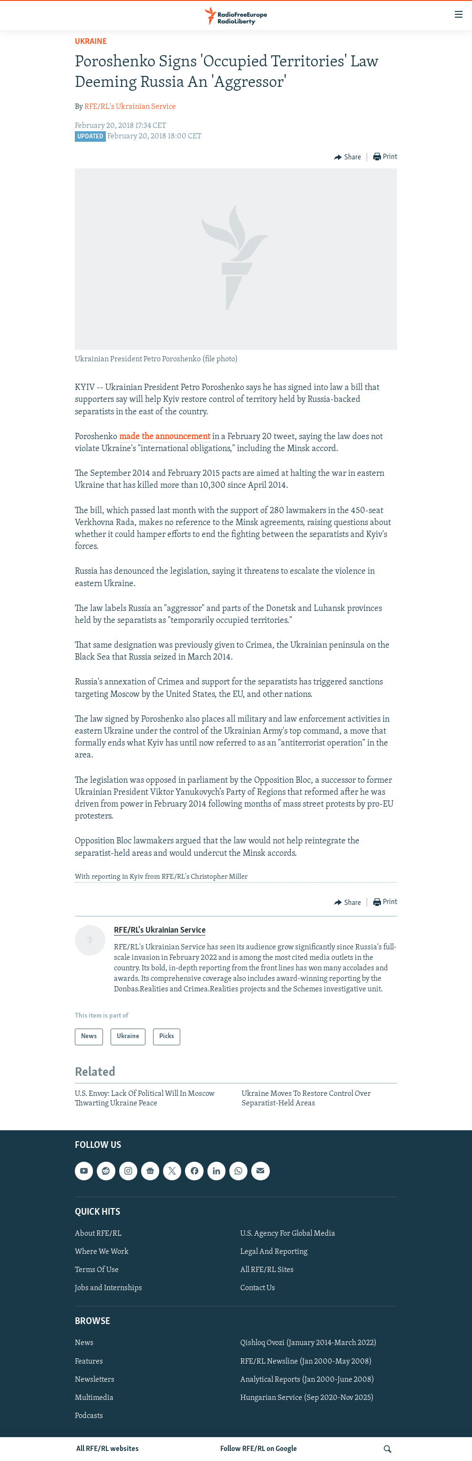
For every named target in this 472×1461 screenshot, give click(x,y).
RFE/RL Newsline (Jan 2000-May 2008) (306, 1362)
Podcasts (89, 1416)
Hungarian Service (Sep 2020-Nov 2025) (307, 1398)
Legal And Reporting (274, 1252)
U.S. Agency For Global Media (287, 1234)
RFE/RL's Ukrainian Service (130, 107)
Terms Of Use (97, 1270)
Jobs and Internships (108, 1289)
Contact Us (257, 1289)
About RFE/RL (98, 1234)
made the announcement (164, 436)
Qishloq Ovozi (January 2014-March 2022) (308, 1343)
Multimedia (94, 1398)
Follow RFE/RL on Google (258, 1449)
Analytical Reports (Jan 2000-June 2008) (307, 1380)
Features (89, 1362)
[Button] (347, 157)
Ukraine (91, 41)
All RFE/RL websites (107, 1449)
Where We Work (102, 1252)
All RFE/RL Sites (267, 1270)
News (84, 1343)
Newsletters (94, 1380)
